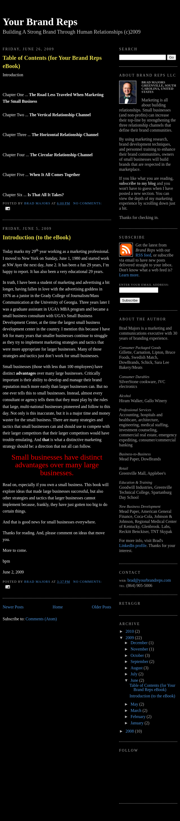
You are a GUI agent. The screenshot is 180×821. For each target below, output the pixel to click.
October (137, 655)
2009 (130, 637)
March (136, 710)
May (134, 704)
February (138, 716)
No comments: (87, 203)
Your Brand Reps (40, 21)
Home (58, 607)
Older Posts (101, 607)
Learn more (128, 275)
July (134, 674)
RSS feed (143, 255)
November (139, 649)
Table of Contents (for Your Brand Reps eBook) (52, 62)
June (134, 680)
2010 (130, 631)
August (136, 668)
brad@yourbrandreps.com (149, 580)
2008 (130, 731)
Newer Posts (13, 607)
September (139, 661)
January (137, 723)
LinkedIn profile (132, 545)
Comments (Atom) (41, 619)
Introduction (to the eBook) (37, 237)
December (139, 642)
